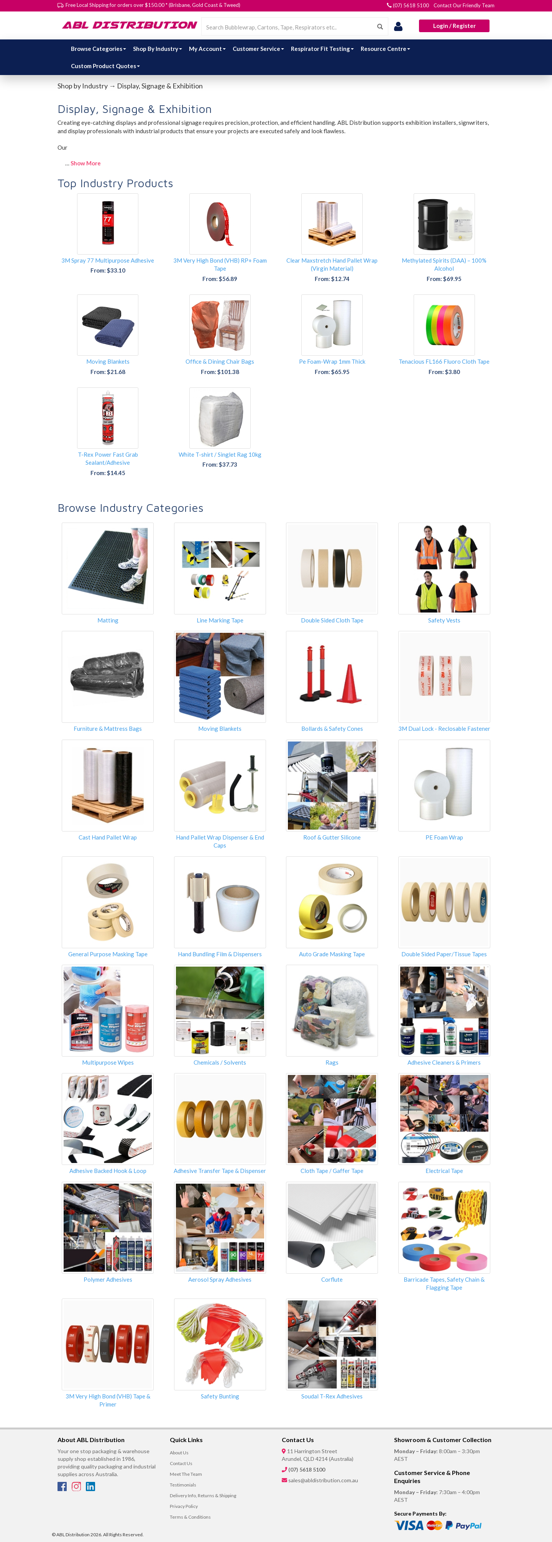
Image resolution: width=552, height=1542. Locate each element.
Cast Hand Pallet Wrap (108, 837)
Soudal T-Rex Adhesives (332, 1396)
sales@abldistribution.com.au (323, 1480)
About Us (179, 1452)
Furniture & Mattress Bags (108, 728)
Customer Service (258, 48)
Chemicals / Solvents (220, 1062)
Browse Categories (98, 48)
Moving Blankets (108, 361)
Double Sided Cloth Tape (332, 620)
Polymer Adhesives (108, 1279)
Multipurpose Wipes (108, 1062)
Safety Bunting (220, 1396)
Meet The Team (186, 1474)
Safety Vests (444, 620)
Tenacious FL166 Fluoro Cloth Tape (444, 361)
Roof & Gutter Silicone (332, 837)
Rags (331, 1062)
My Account (207, 48)
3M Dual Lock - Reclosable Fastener (444, 728)
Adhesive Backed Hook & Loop (107, 1170)
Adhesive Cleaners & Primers (444, 1062)
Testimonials (183, 1485)
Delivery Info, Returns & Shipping (203, 1495)
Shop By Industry (157, 48)
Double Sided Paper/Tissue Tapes (444, 954)
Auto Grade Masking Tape (332, 954)
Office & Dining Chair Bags (220, 361)
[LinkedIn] (90, 1488)
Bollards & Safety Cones (332, 728)
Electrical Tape (444, 1170)
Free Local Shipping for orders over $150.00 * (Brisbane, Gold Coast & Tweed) (153, 5)
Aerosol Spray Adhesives (219, 1279)
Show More (86, 163)
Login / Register (454, 25)
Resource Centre (385, 48)
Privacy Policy (184, 1506)
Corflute (332, 1279)
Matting (107, 620)
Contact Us (181, 1463)
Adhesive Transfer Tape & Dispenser (220, 1170)
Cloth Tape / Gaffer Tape (332, 1170)
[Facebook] (63, 1488)
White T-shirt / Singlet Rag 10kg (220, 454)
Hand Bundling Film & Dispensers (220, 954)
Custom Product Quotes (105, 65)
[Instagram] (77, 1488)
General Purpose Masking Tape (108, 954)
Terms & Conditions (190, 1517)
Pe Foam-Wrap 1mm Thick (332, 361)
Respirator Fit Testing (322, 48)
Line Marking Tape (220, 620)
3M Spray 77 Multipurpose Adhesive (107, 260)
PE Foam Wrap (444, 837)
